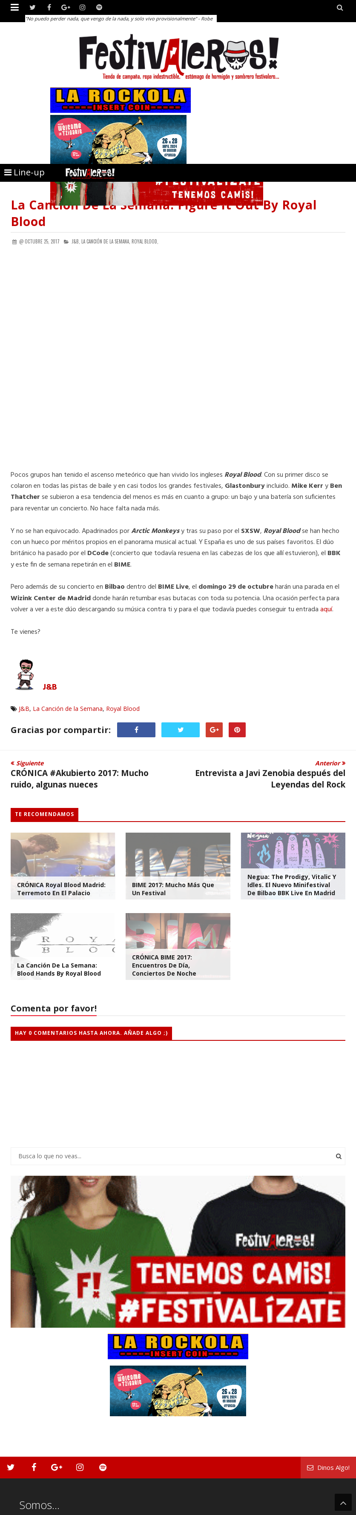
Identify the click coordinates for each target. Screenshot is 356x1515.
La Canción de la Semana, (105, 241)
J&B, (76, 241)
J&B (50, 687)
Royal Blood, (145, 241)
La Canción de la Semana (68, 709)
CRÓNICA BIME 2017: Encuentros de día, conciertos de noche (164, 965)
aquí (326, 609)
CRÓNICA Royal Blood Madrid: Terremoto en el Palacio (61, 889)
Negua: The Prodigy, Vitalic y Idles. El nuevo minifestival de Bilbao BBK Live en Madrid (291, 885)
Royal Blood (123, 709)
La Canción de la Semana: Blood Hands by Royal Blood (59, 969)
